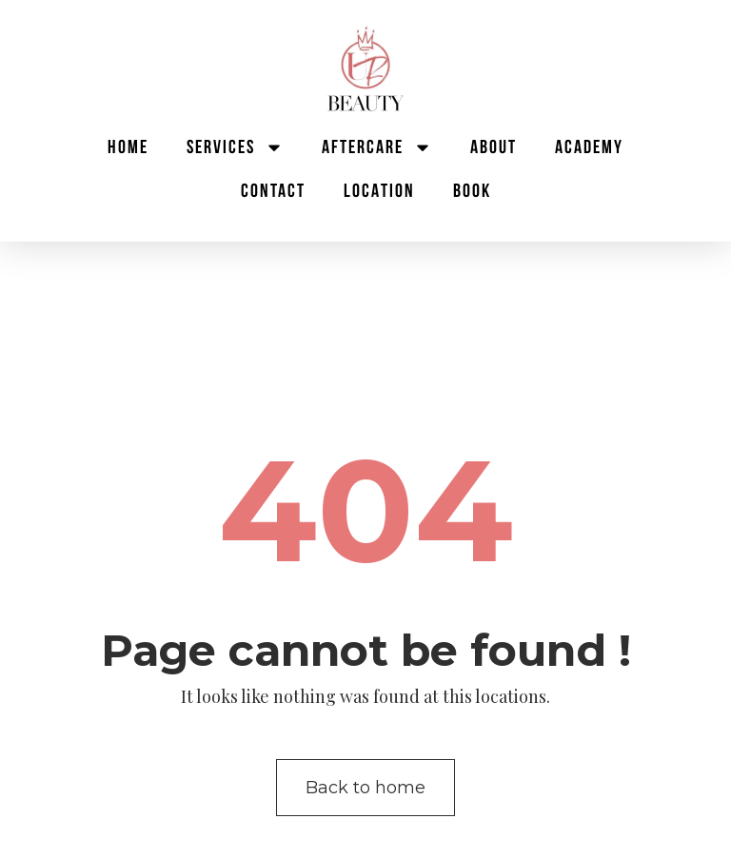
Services (235, 147)
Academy (589, 147)
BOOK (472, 191)
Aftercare (377, 147)
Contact (273, 191)
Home (128, 147)
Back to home (365, 787)
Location (379, 191)
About (493, 147)
